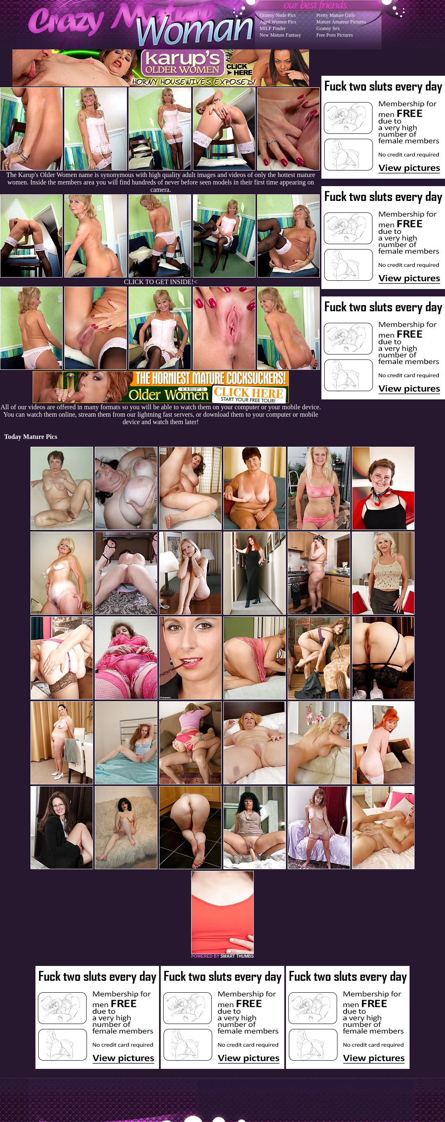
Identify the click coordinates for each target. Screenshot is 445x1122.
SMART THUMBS (237, 956)
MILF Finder (273, 28)
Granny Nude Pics (278, 15)
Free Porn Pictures (334, 35)
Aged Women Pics (278, 22)
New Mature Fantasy (280, 35)
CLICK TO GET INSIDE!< (160, 281)
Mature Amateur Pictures (341, 22)
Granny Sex (328, 28)
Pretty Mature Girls (335, 15)
